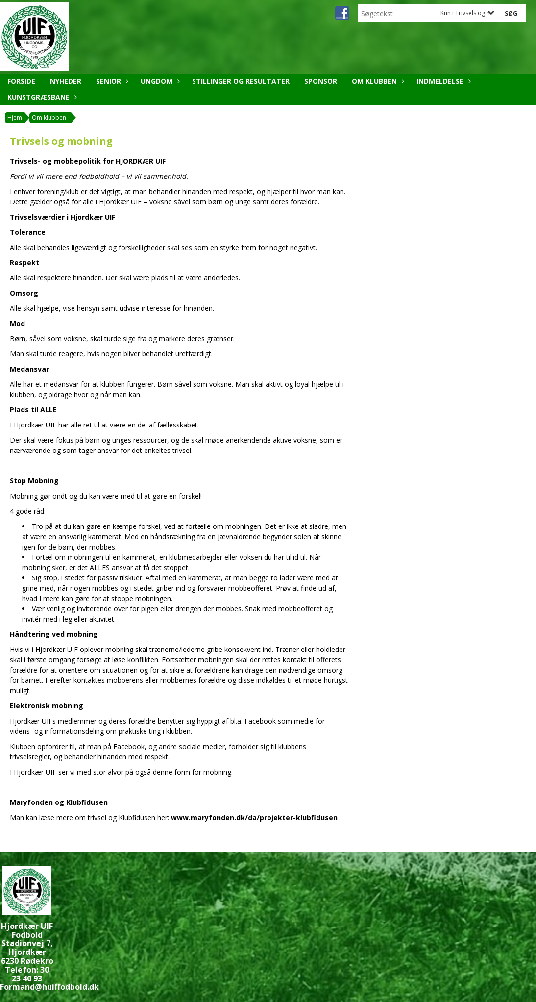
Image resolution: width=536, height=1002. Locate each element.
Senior (111, 81)
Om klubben (377, 81)
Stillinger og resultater (241, 81)
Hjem (14, 117)
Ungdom (159, 81)
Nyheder (65, 81)
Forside (21, 81)
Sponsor (320, 81)
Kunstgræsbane (40, 96)
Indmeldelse (442, 81)
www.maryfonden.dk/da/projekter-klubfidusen (254, 817)
